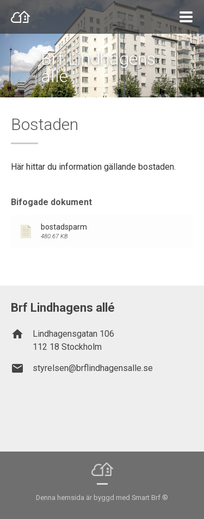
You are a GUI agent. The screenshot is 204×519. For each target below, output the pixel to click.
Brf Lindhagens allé (98, 67)
